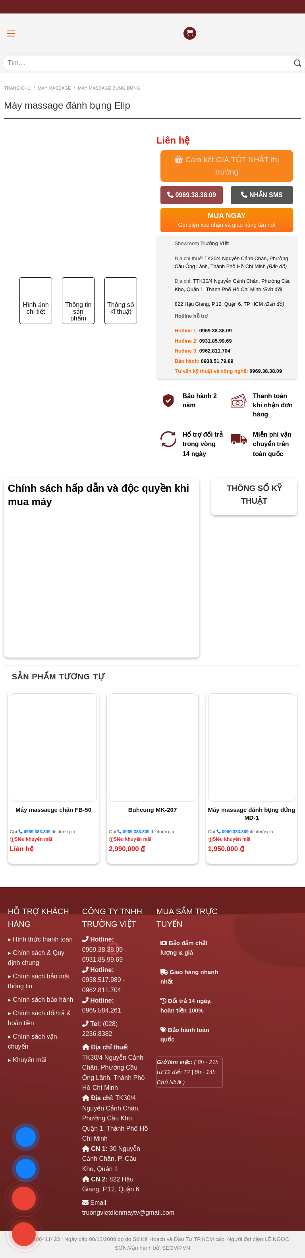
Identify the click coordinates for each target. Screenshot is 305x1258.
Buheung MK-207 (152, 809)
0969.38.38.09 (191, 195)
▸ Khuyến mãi (27, 1060)
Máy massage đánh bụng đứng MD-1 (251, 813)
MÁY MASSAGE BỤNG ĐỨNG (109, 88)
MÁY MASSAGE (54, 88)
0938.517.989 (101, 979)
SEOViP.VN (176, 1248)
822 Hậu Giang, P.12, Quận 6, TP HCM (229, 304)
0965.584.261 (101, 1010)
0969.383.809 (34, 831)
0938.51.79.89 (217, 361)
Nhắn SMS (261, 195)
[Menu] (11, 33)
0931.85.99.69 (215, 341)
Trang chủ (17, 88)
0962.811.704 (214, 351)
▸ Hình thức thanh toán (40, 939)
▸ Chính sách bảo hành (40, 999)
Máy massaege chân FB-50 (53, 809)
